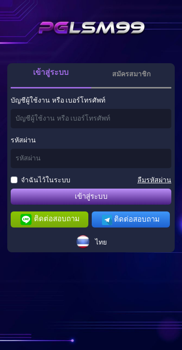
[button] (91, 241)
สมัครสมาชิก (131, 74)
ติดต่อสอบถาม (50, 219)
